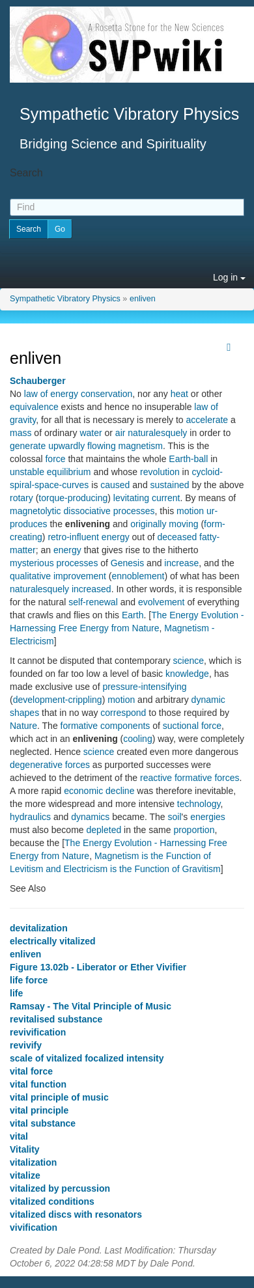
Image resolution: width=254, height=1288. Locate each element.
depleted (104, 830)
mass (20, 433)
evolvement (161, 602)
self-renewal (92, 602)
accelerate (207, 420)
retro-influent (73, 537)
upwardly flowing (82, 446)
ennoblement (137, 576)
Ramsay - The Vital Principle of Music (90, 1006)
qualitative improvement (58, 576)
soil (175, 817)
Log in (229, 277)
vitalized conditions (52, 1201)
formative (79, 725)
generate (28, 446)
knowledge (187, 673)
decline (120, 791)
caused (115, 485)
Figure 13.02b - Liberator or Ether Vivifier (98, 967)
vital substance (43, 1123)
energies (207, 817)
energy (116, 537)
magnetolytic (35, 511)
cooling (137, 738)
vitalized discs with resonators (76, 1214)
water (90, 433)
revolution (160, 472)
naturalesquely (157, 433)
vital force (31, 1071)
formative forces (207, 778)
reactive (156, 778)
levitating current (146, 498)
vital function (38, 1084)
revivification (38, 1032)
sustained (170, 485)
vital (19, 1136)
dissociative (86, 511)
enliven (143, 298)
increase (181, 563)
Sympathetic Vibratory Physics (65, 298)
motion (190, 511)
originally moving (164, 524)
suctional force (192, 725)
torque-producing (72, 498)
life (16, 993)
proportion (193, 830)
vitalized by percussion (60, 1188)
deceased (177, 537)
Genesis (127, 563)
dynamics (90, 817)
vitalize (25, 1175)
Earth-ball (188, 459)
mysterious (32, 563)
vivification (33, 1227)
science (188, 660)
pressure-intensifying (144, 686)
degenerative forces (50, 765)
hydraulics (30, 817)
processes (134, 511)
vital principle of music (59, 1097)
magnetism (141, 446)
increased (91, 589)
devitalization (39, 928)
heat (179, 394)
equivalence (34, 407)
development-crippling (57, 699)
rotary (21, 498)
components (125, 725)
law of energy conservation (78, 394)
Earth (132, 615)
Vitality (25, 1149)
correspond (123, 712)
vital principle (39, 1110)
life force (29, 980)
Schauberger (38, 381)
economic (83, 791)
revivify (26, 1045)
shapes (24, 712)
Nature (23, 725)
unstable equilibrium (50, 472)
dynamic (208, 699)
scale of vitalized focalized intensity (87, 1058)
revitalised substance (56, 1019)
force (55, 459)
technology (199, 804)
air (120, 433)
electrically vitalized (53, 941)
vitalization (33, 1162)
